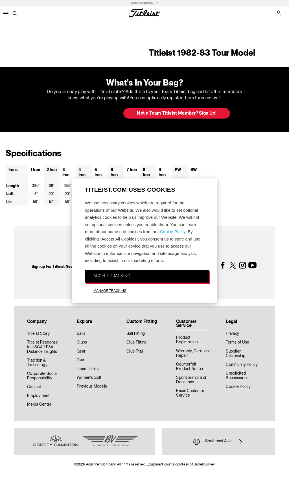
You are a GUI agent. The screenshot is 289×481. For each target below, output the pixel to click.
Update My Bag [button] (89, 114)
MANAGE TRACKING (109, 291)
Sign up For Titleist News (54, 266)
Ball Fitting (135, 333)
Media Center (39, 404)
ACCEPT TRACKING (111, 275)
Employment (38, 395)
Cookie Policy (172, 231)
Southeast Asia (218, 441)
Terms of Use (237, 342)
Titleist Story (38, 333)
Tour (80, 360)
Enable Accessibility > (143, 3)
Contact (34, 387)
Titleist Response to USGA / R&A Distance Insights (42, 347)
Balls (81, 333)
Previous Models (92, 386)
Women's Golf (89, 377)
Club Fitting (136, 342)
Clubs (82, 342)
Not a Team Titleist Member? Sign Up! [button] (176, 113)
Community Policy (241, 364)
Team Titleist (88, 369)
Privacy (232, 333)
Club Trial (134, 351)
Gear (81, 351)
